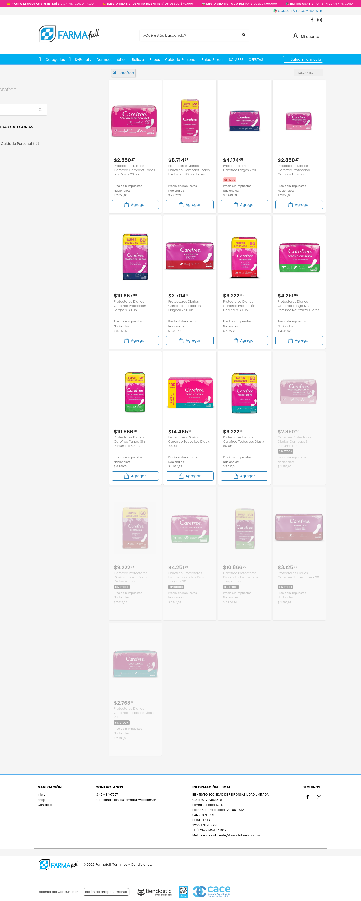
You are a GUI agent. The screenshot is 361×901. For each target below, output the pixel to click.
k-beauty (83, 59)
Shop (41, 799)
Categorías (55, 59)
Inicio (42, 794)
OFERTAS (256, 59)
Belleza (138, 59)
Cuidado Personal (180, 59)
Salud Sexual (213, 59)
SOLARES (236, 59)
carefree (123, 72)
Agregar (134, 204)
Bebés (154, 59)
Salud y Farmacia (306, 59)
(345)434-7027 (107, 794)
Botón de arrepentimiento (106, 891)
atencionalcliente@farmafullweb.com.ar (126, 799)
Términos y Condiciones (131, 864)
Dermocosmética (112, 59)
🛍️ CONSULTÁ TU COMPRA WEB (297, 10)
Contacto (45, 804)
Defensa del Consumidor (58, 891)
